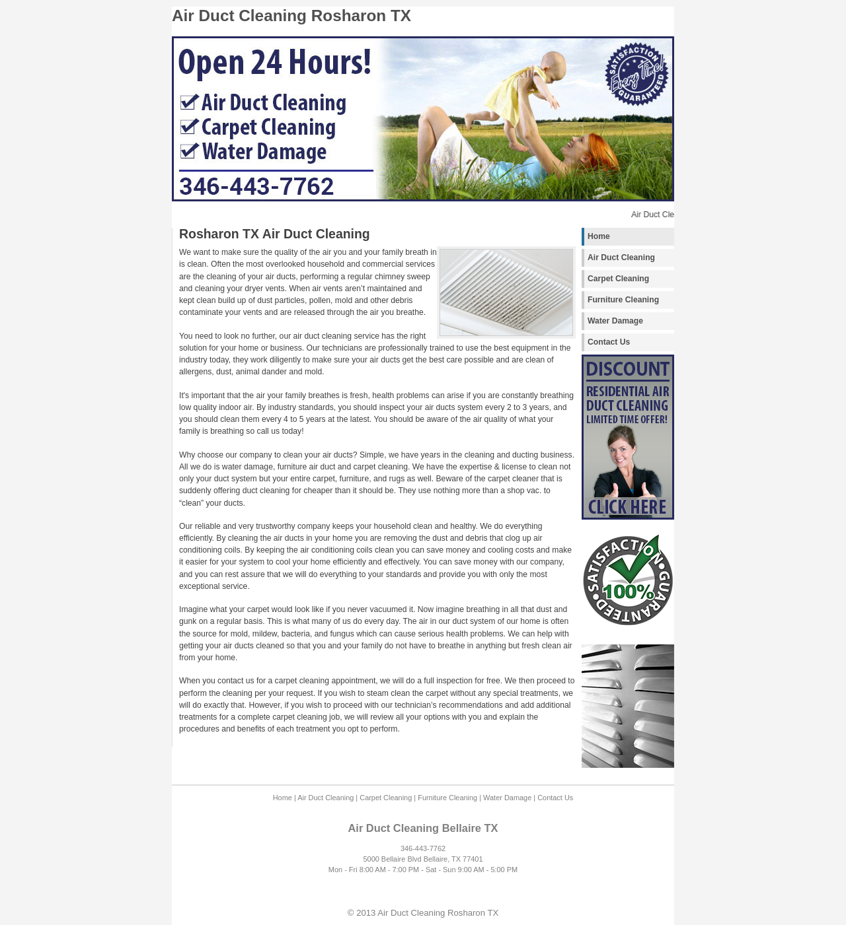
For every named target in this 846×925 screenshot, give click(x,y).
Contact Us (609, 342)
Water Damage (615, 320)
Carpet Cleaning (618, 278)
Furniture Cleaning (623, 299)
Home (599, 236)
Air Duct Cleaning (621, 257)
